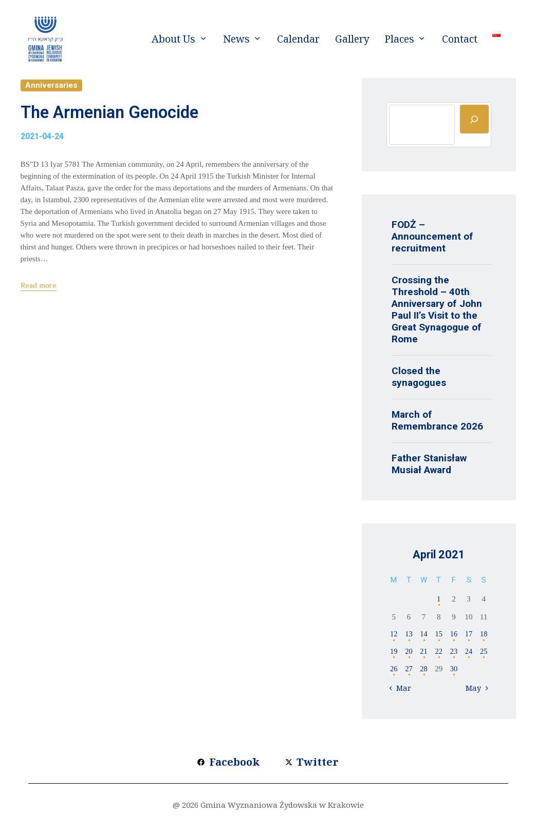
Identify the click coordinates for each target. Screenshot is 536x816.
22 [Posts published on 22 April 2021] (438, 652)
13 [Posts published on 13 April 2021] (409, 634)
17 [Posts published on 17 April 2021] (469, 634)
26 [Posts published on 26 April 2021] (394, 670)
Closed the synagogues (419, 376)
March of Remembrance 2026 (437, 420)
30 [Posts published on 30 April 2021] (453, 670)
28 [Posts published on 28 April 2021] (424, 670)
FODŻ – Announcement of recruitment (432, 236)
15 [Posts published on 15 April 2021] (438, 634)
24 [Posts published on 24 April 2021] (469, 652)
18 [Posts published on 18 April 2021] (484, 634)
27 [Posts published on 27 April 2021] (409, 670)
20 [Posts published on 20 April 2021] (409, 652)
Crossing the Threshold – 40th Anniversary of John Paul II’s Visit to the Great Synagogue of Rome (437, 309)
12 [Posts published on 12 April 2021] (394, 634)
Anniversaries (52, 85)
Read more (39, 290)
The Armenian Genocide (136, 115)
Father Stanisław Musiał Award (429, 464)
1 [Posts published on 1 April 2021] (439, 599)
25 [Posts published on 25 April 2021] (484, 652)
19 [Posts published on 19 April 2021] (394, 652)
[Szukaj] (474, 119)
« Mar (402, 689)
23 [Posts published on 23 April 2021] (453, 652)
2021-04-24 (42, 141)
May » (476, 689)
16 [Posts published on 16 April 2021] (453, 634)
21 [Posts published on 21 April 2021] (424, 652)
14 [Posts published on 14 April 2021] (424, 634)
